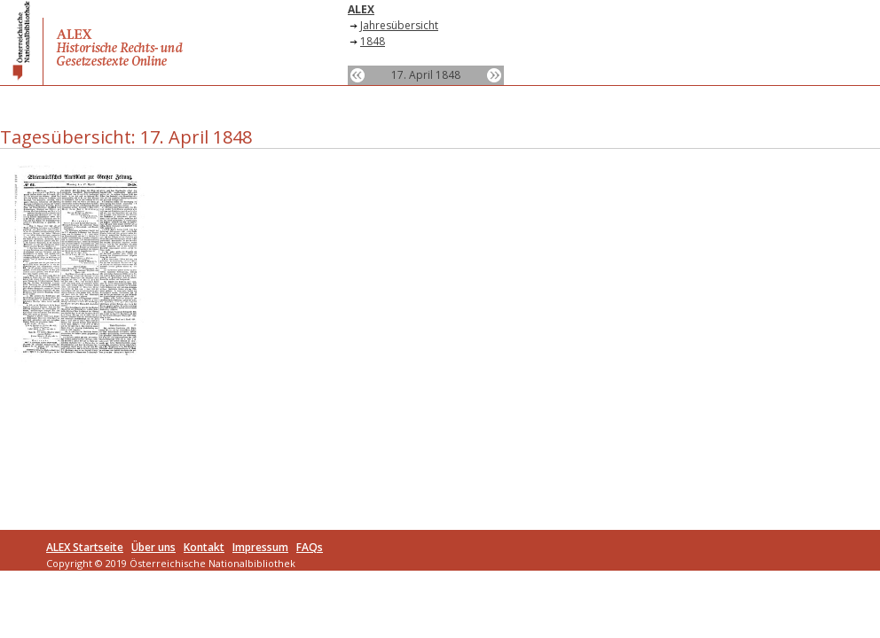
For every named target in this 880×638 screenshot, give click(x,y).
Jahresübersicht (399, 25)
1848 (372, 41)
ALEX (361, 9)
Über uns (153, 547)
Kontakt (204, 547)
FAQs (309, 547)
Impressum (260, 547)
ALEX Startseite (84, 547)
